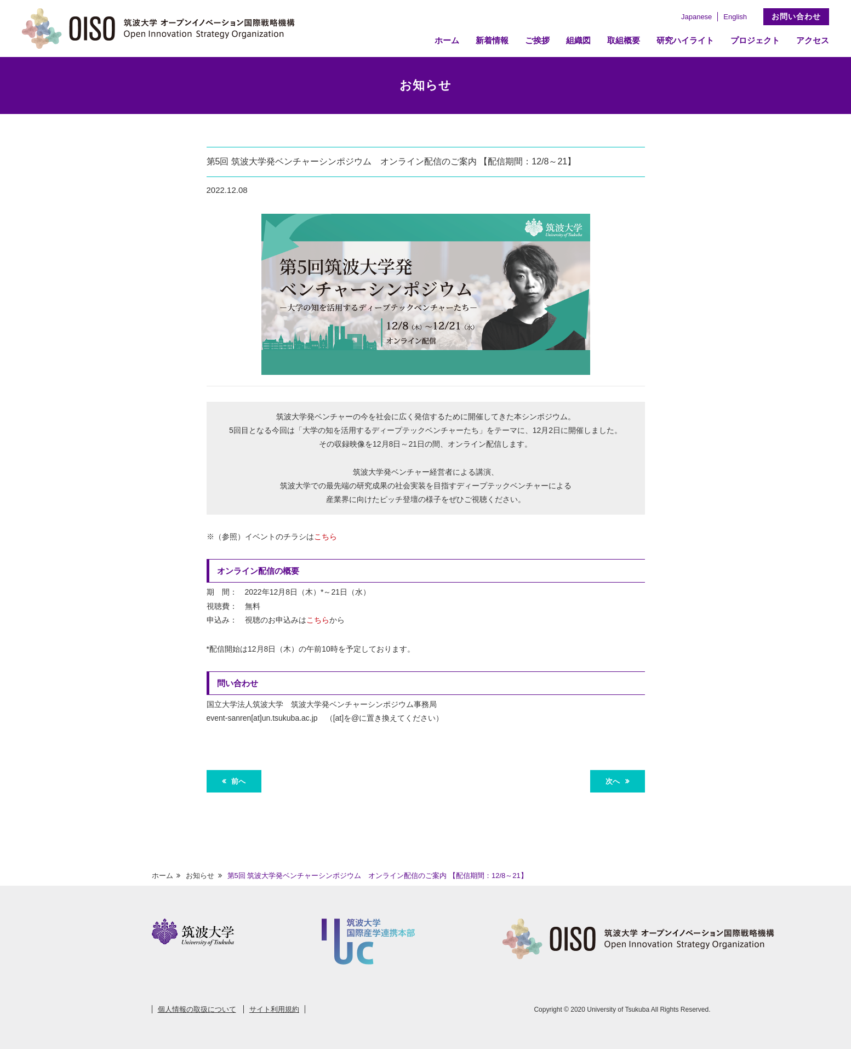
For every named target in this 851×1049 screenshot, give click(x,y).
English (735, 17)
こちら (325, 536)
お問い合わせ (796, 16)
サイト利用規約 (274, 1009)
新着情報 (492, 40)
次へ (614, 781)
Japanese (696, 17)
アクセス (812, 40)
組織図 (578, 40)
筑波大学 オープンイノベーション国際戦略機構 (161, 28)
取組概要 (623, 40)
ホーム (447, 40)
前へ (237, 781)
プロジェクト (755, 40)
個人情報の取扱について (197, 1009)
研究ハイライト (685, 40)
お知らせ (200, 875)
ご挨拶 (537, 40)
